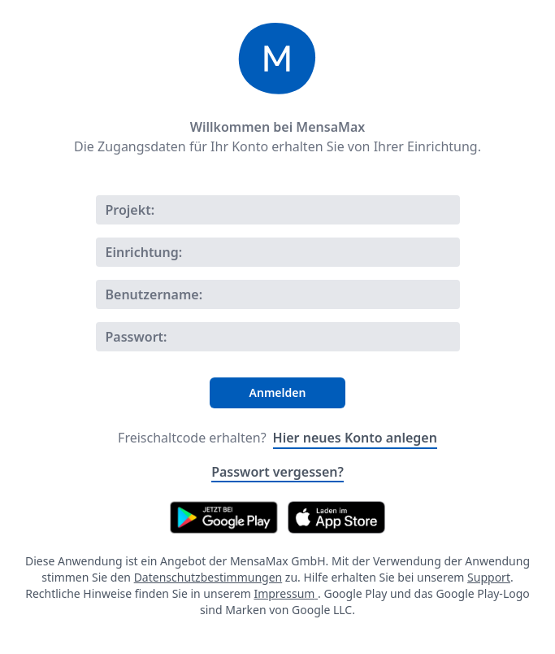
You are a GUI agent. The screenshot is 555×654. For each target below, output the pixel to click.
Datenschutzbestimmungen (208, 577)
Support (488, 577)
